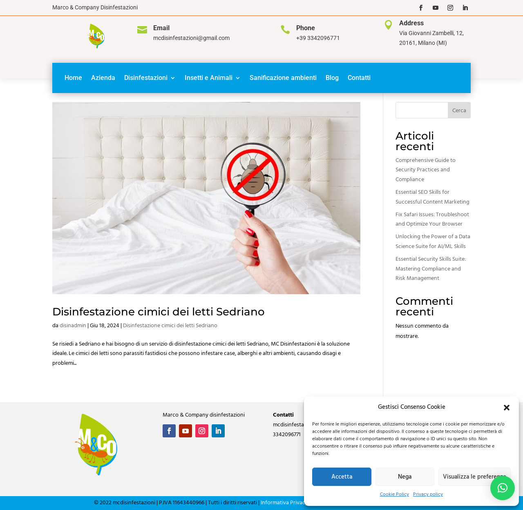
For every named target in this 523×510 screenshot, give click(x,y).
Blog (332, 78)
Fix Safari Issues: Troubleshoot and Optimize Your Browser (432, 219)
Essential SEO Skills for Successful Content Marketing (432, 197)
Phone (305, 28)
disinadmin (73, 325)
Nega (404, 477)
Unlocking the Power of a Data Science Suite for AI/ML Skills (433, 241)
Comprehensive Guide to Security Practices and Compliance (426, 170)
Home (73, 78)
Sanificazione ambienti (283, 78)
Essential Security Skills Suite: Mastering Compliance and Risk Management (431, 269)
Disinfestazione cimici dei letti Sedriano (158, 311)
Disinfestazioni (146, 78)
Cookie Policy (394, 494)
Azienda (103, 78)
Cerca (459, 110)
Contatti (359, 78)
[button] (507, 408)
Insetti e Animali (208, 78)
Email (161, 28)
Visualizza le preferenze (474, 477)
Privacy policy (428, 494)
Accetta (341, 477)
